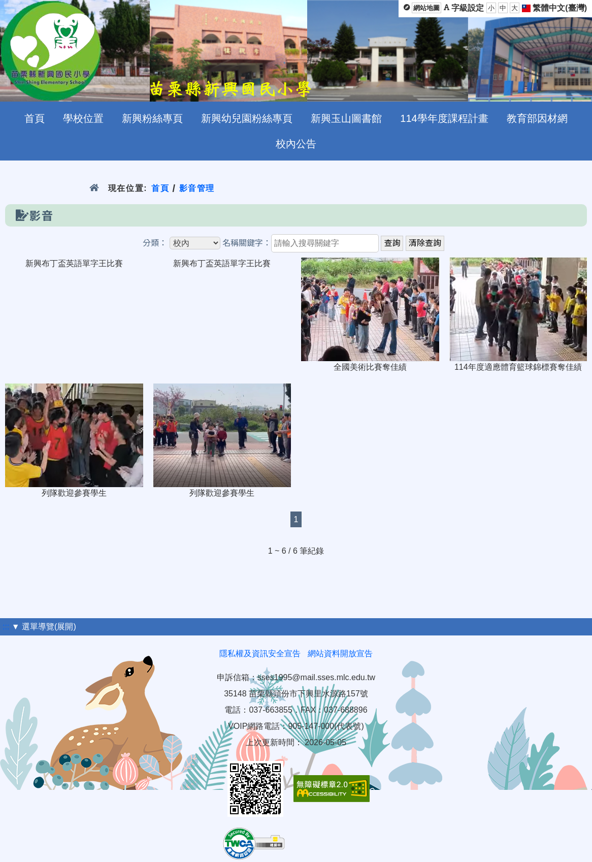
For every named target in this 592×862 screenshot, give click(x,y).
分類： (155, 243)
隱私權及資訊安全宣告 (260, 653)
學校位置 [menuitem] (83, 118)
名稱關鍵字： (246, 243)
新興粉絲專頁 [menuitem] (152, 118)
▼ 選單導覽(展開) (44, 626)
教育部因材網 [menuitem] (537, 118)
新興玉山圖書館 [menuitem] (346, 118)
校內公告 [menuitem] (296, 143)
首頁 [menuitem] (34, 118)
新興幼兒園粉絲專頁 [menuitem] (246, 118)
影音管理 (197, 188)
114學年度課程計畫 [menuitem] (444, 118)
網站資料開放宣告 (340, 653)
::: (6, 626)
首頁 (160, 188)
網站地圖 (426, 8)
